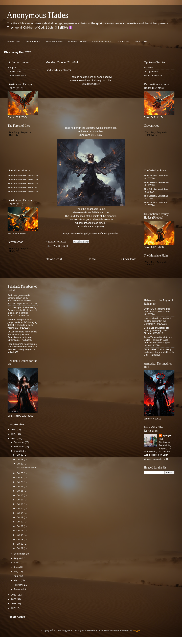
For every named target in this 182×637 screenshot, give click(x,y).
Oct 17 (20, 499)
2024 (14, 438)
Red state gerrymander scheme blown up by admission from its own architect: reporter (19, 299)
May (16, 571)
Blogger (136, 630)
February (19, 585)
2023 (14, 594)
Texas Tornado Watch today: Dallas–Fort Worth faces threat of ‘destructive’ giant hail (158, 341)
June (16, 567)
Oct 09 (20, 526)
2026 (14, 429)
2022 (14, 599)
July (16, 562)
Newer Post (54, 259)
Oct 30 (20, 455)
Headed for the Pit (17, 175)
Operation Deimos (77, 41)
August (17, 558)
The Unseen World (17, 75)
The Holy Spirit (61, 246)
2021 (14, 603)
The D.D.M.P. (14, 71)
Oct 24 (20, 477)
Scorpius (12, 67)
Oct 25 (20, 473)
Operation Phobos (54, 41)
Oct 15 (20, 508)
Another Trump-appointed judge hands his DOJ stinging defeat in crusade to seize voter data (22, 323)
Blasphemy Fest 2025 (17, 52)
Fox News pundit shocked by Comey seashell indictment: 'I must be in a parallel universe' (22, 311)
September (20, 554)
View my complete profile (156, 459)
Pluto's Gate (13, 41)
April (16, 576)
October (18, 451)
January (18, 589)
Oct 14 (20, 513)
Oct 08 (20, 530)
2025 (14, 434)
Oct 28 (20, 463)
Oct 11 (20, 517)
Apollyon (167, 435)
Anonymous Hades (37, 15)
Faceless (148, 67)
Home (91, 259)
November (19, 446)
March (17, 580)
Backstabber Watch (101, 41)
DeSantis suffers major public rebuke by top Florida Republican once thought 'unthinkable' (22, 335)
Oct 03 (20, 539)
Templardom (123, 41)
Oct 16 (20, 504)
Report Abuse (16, 616)
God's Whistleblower (26, 467)
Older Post (128, 259)
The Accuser (140, 41)
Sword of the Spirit (153, 75)
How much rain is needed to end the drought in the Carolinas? (158, 321)
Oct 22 (20, 486)
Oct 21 (20, 491)
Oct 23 (20, 482)
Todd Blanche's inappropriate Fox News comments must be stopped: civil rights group (22, 347)
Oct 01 (20, 548)
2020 (14, 608)
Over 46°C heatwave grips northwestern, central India (157, 310)
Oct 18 (20, 495)
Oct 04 (20, 535)
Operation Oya (32, 41)
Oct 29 (20, 459)
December (19, 442)
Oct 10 (20, 521)
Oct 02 (20, 544)
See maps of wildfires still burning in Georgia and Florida (156, 330)
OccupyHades (151, 71)
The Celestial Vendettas (156, 175)
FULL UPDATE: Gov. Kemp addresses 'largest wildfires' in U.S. (159, 352)
